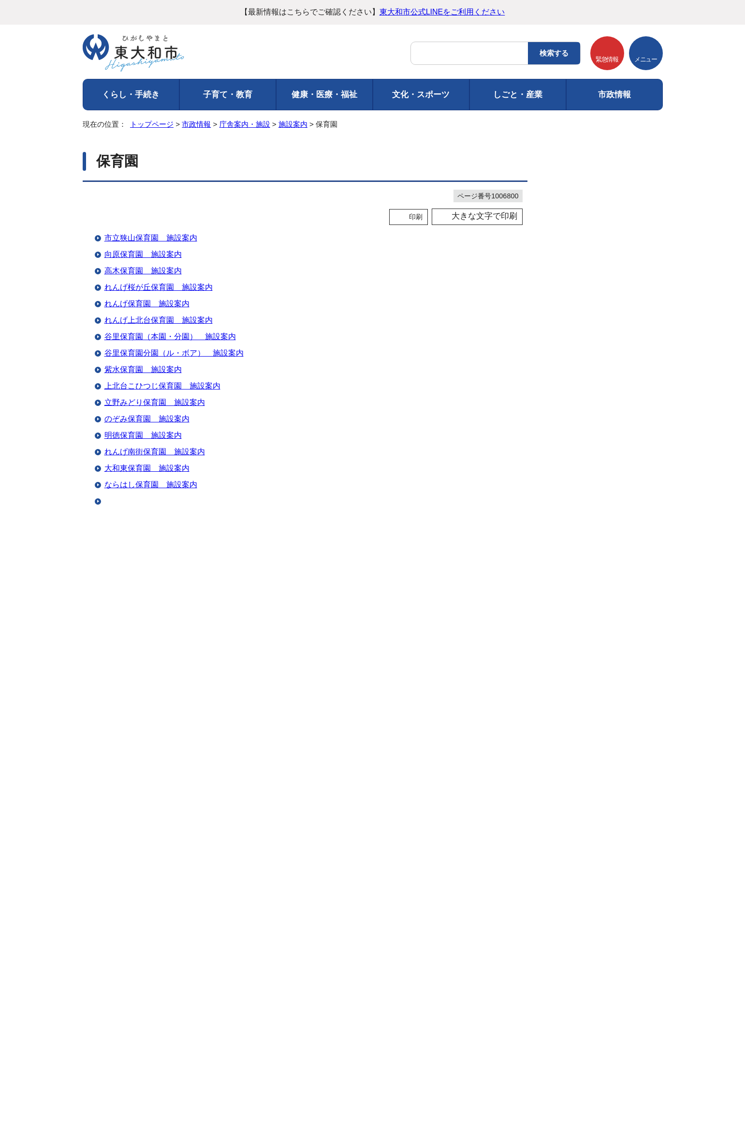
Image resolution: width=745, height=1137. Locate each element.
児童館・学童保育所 (596, 393)
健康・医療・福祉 (324, 94)
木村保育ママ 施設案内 (147, 682)
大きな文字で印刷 (484, 216)
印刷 (416, 217)
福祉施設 (580, 491)
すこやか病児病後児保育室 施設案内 (170, 550)
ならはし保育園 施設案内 (150, 484)
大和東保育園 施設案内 (147, 468)
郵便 (574, 550)
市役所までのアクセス (193, 1097)
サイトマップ (384, 969)
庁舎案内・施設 (244, 124)
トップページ (152, 124)
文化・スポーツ (421, 94)
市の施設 (580, 256)
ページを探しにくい (300, 784)
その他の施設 (586, 589)
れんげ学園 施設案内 (143, 583)
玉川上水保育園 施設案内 (150, 600)
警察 (574, 511)
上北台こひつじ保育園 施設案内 (162, 386)
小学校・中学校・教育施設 (605, 413)
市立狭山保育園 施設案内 (150, 238)
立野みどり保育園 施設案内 (154, 402)
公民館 (577, 315)
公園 (574, 628)
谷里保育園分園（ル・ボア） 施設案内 (174, 353)
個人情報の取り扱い (203, 969)
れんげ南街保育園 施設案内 (154, 452)
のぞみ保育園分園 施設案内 (154, 616)
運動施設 (580, 335)
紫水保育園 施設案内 (143, 369)
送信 (305, 804)
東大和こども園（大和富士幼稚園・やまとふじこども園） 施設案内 (224, 698)
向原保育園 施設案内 (143, 254)
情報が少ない (376, 784)
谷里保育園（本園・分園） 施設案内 (170, 336)
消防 (574, 530)
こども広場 (583, 667)
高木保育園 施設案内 (143, 271)
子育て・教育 (227, 94)
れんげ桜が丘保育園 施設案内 (158, 287)
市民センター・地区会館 (602, 276)
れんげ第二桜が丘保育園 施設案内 (166, 649)
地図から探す (586, 237)
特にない (145, 784)
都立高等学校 (586, 432)
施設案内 (292, 124)
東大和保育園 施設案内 (147, 517)
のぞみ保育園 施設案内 (147, 419)
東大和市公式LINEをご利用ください (442, 12)
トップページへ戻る (654, 944)
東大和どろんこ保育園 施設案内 (162, 501)
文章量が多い (440, 784)
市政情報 (614, 94)
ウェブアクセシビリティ (299, 969)
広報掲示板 (583, 609)
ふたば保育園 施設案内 (147, 632)
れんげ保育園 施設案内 (147, 303)
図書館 (577, 295)
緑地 (574, 648)
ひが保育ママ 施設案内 (147, 665)
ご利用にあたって (118, 969)
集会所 (577, 354)
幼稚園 (577, 452)
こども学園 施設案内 (143, 567)
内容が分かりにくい (213, 784)
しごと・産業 (517, 94)
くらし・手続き (131, 94)
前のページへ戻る (573, 944)
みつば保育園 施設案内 (147, 715)
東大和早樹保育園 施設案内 (154, 534)
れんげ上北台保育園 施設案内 (158, 320)
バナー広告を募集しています (372, 870)
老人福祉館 (583, 374)
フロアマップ (107, 1097)
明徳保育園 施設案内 (143, 435)
